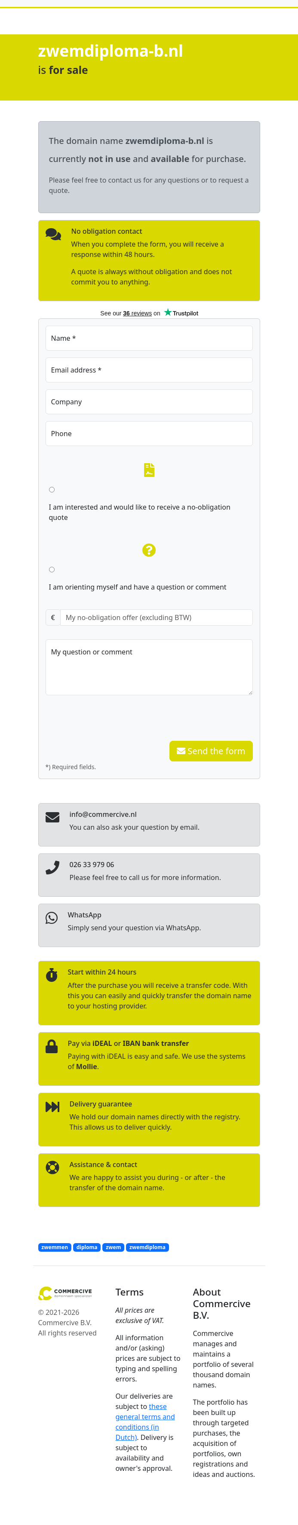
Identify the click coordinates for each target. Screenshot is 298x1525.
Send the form (211, 751)
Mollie (86, 1066)
